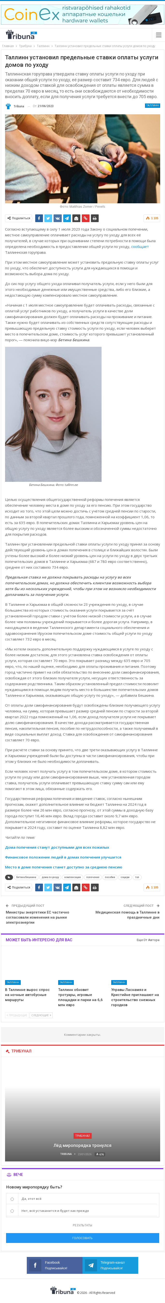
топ (137, 877)
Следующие (41, 1015)
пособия (110, 877)
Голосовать (82, 1238)
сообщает (140, 246)
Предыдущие (17, 1015)
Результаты (82, 1225)
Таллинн (152, 105)
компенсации (72, 877)
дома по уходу (50, 877)
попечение (92, 877)
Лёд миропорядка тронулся (82, 1145)
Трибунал (82, 1136)
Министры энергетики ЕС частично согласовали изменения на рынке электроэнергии (37, 917)
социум (125, 877)
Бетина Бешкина (26, 877)
